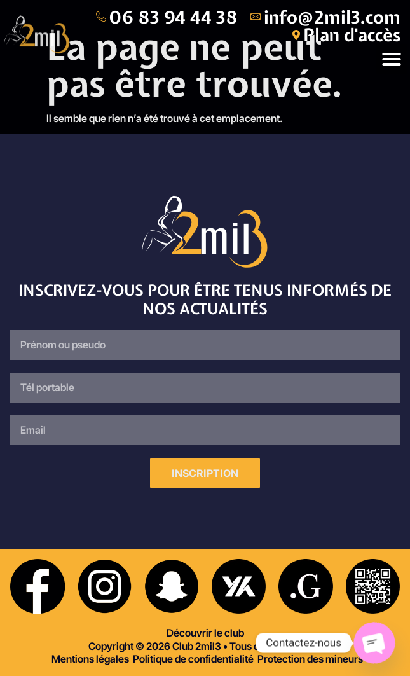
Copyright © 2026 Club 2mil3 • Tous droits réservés (205, 646)
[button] (391, 59)
